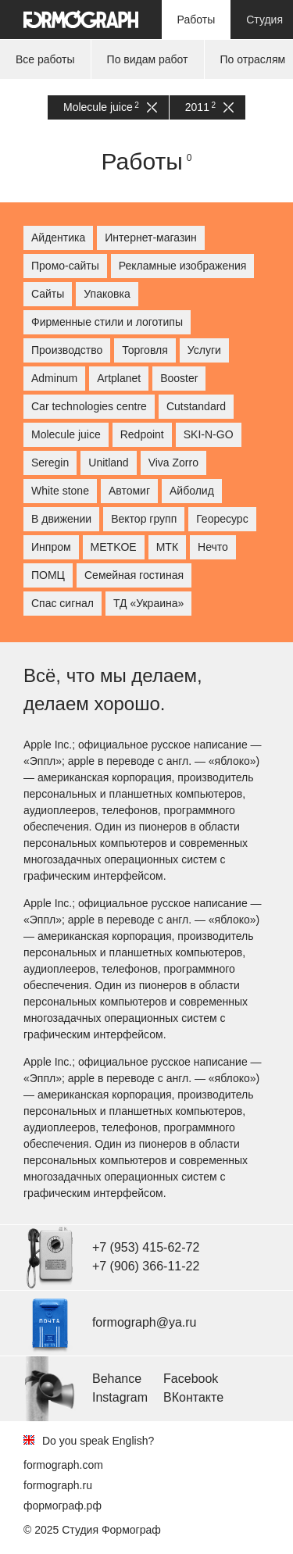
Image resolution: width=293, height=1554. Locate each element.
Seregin (50, 462)
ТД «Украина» (148, 603)
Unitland (108, 462)
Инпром (51, 547)
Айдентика (58, 237)
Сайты (47, 294)
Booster (179, 378)
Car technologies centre (89, 406)
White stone (60, 490)
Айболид (192, 490)
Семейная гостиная (134, 575)
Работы (196, 19)
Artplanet (119, 378)
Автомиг (129, 490)
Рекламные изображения (183, 265)
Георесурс (222, 519)
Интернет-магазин (151, 237)
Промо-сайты (65, 265)
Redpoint (142, 434)
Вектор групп (144, 519)
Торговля (144, 350)
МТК (167, 547)
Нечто (213, 547)
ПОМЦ (48, 575)
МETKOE (114, 547)
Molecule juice (110, 107)
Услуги (204, 350)
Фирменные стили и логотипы (107, 322)
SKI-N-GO (209, 434)
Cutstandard (196, 406)
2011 (209, 107)
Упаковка (107, 294)
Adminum (54, 378)
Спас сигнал (62, 603)
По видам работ (147, 59)
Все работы (45, 59)
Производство (66, 350)
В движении (61, 519)
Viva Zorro (173, 462)
